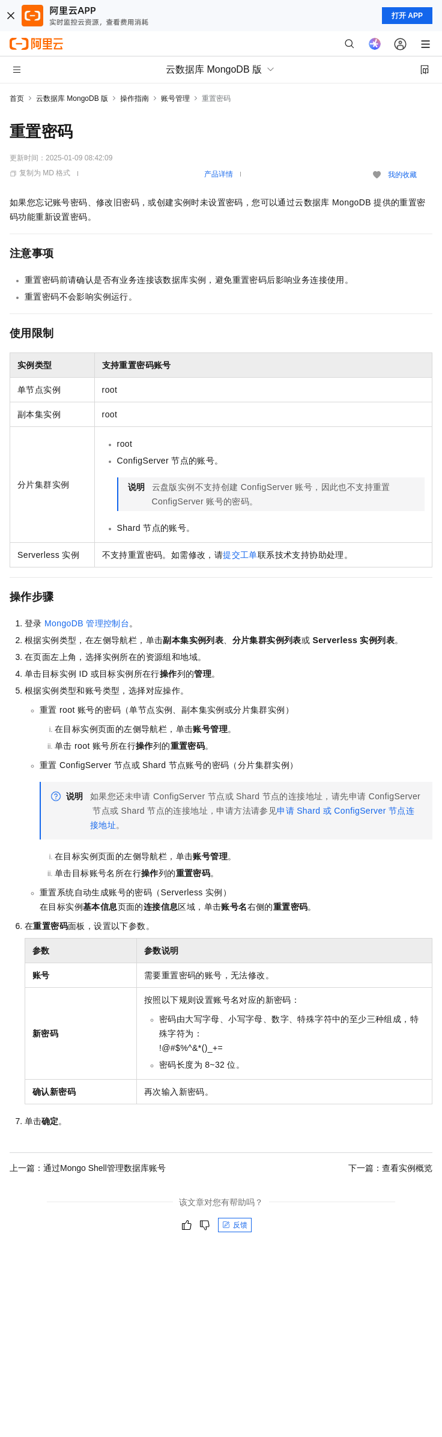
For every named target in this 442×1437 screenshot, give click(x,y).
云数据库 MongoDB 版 (72, 98)
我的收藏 (402, 175)
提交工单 (240, 555)
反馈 (234, 1225)
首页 (17, 98)
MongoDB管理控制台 (86, 623)
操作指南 (134, 98)
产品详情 (218, 174)
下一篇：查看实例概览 (390, 1168)
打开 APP (407, 15)
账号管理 (175, 98)
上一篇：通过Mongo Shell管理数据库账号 (88, 1168)
